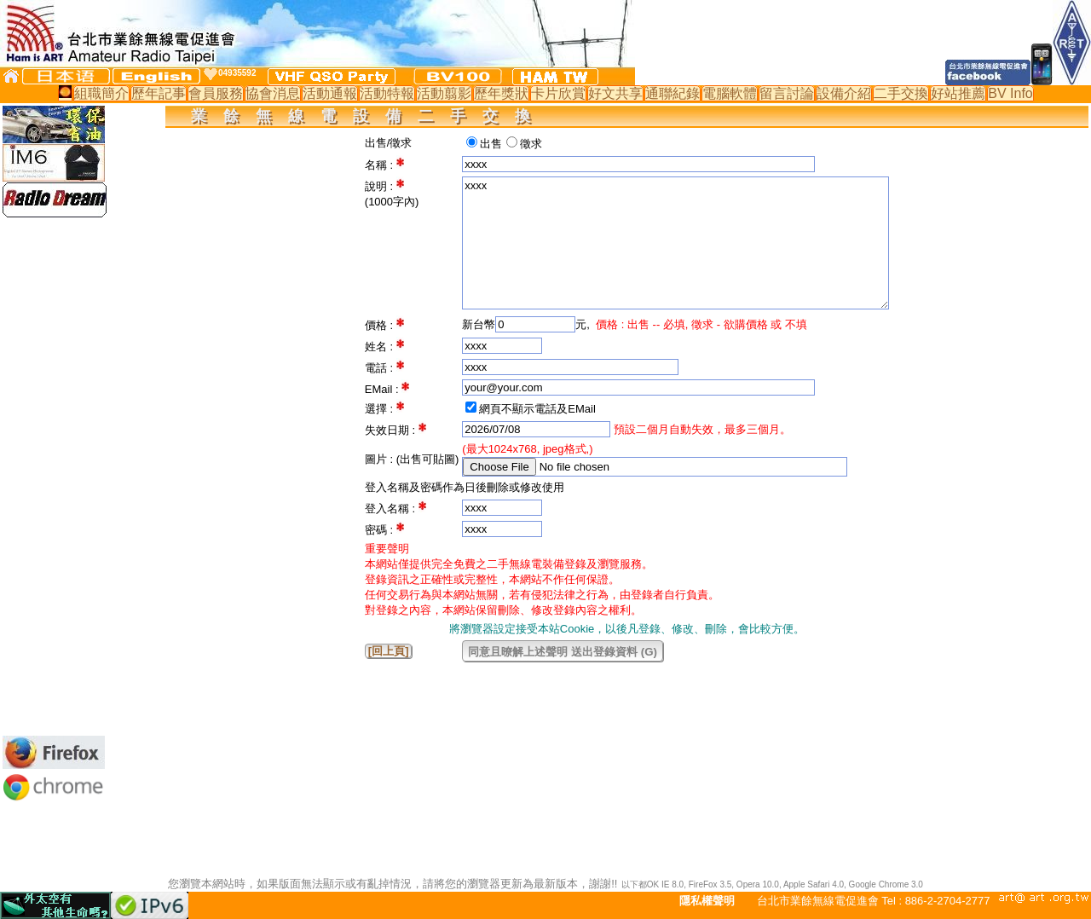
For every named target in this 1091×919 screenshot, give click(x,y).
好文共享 (615, 93)
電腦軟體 (729, 93)
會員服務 (215, 93)
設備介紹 (844, 93)
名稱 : (380, 165)
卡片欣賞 (558, 93)
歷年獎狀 (501, 93)
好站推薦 (958, 93)
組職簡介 (101, 93)
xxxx (675, 242)
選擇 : (380, 408)
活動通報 (330, 93)
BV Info (1010, 93)
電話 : (380, 367)
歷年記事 (158, 93)
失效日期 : (392, 430)
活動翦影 (444, 93)
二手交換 (901, 93)
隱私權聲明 (707, 900)
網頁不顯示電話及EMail (537, 408)
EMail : (383, 389)
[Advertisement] (54, 476)
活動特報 (387, 93)
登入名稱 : (392, 508)
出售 (491, 143)
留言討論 (786, 93)
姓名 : (380, 346)
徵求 (531, 143)
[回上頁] (388, 650)
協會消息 (272, 93)
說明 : (380, 186)
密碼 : (380, 529)
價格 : (380, 325)
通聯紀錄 (672, 93)
